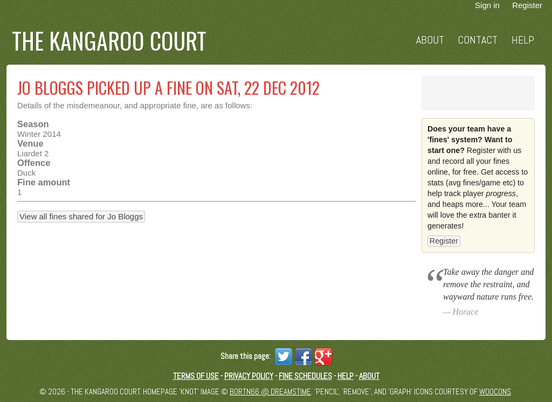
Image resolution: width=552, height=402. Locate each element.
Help (523, 40)
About (430, 40)
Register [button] (444, 241)
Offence (33, 163)
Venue (30, 143)
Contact (478, 40)
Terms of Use (196, 376)
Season (33, 124)
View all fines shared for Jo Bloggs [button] (81, 216)
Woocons (495, 391)
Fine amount (43, 182)
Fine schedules (305, 376)
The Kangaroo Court (109, 40)
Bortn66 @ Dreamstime (270, 391)
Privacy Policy (248, 376)
